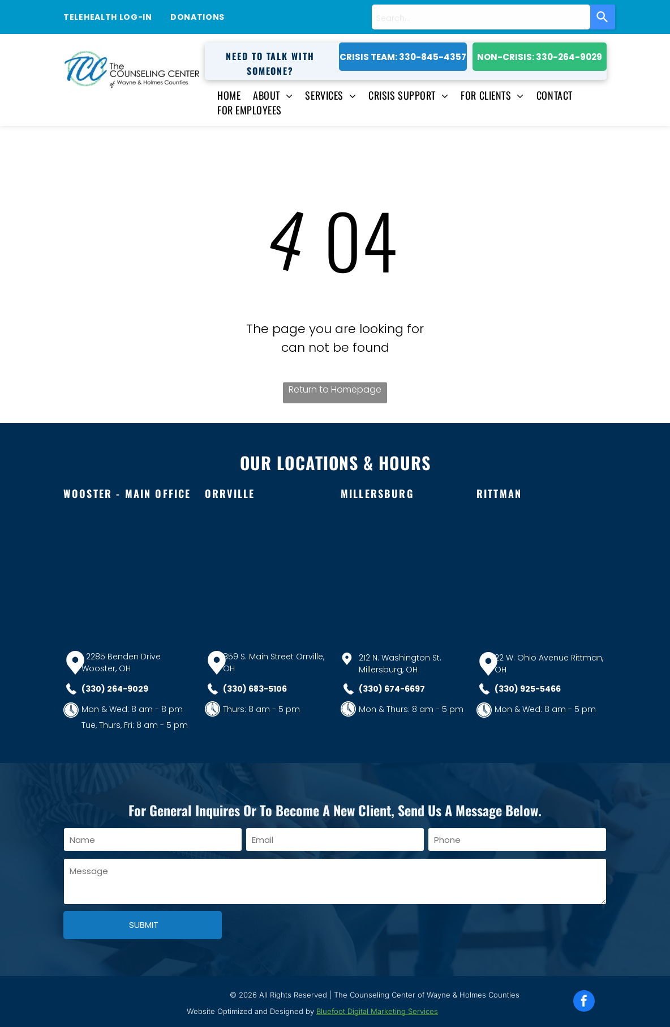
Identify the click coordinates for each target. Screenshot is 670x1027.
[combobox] (481, 17)
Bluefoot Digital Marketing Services (377, 1011)
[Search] (602, 17)
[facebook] (584, 1002)
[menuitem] (222, 95)
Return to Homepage (335, 389)
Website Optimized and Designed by (250, 1011)
